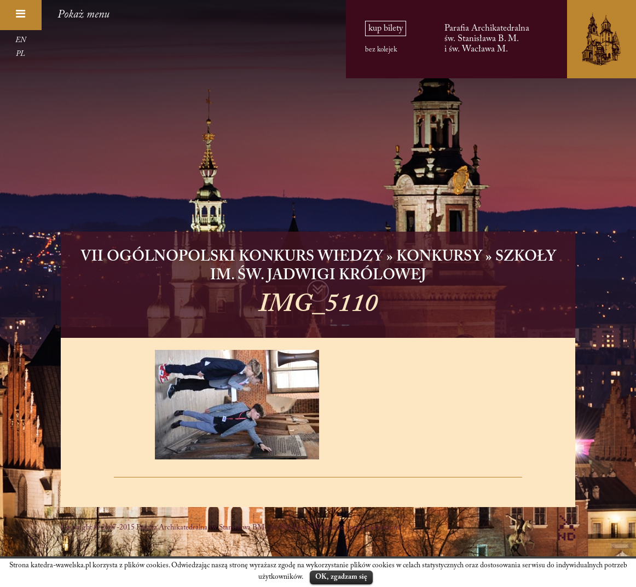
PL (20, 54)
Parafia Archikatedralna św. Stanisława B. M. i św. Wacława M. (486, 38)
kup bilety (385, 28)
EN (20, 40)
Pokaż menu (83, 14)
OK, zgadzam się (341, 576)
